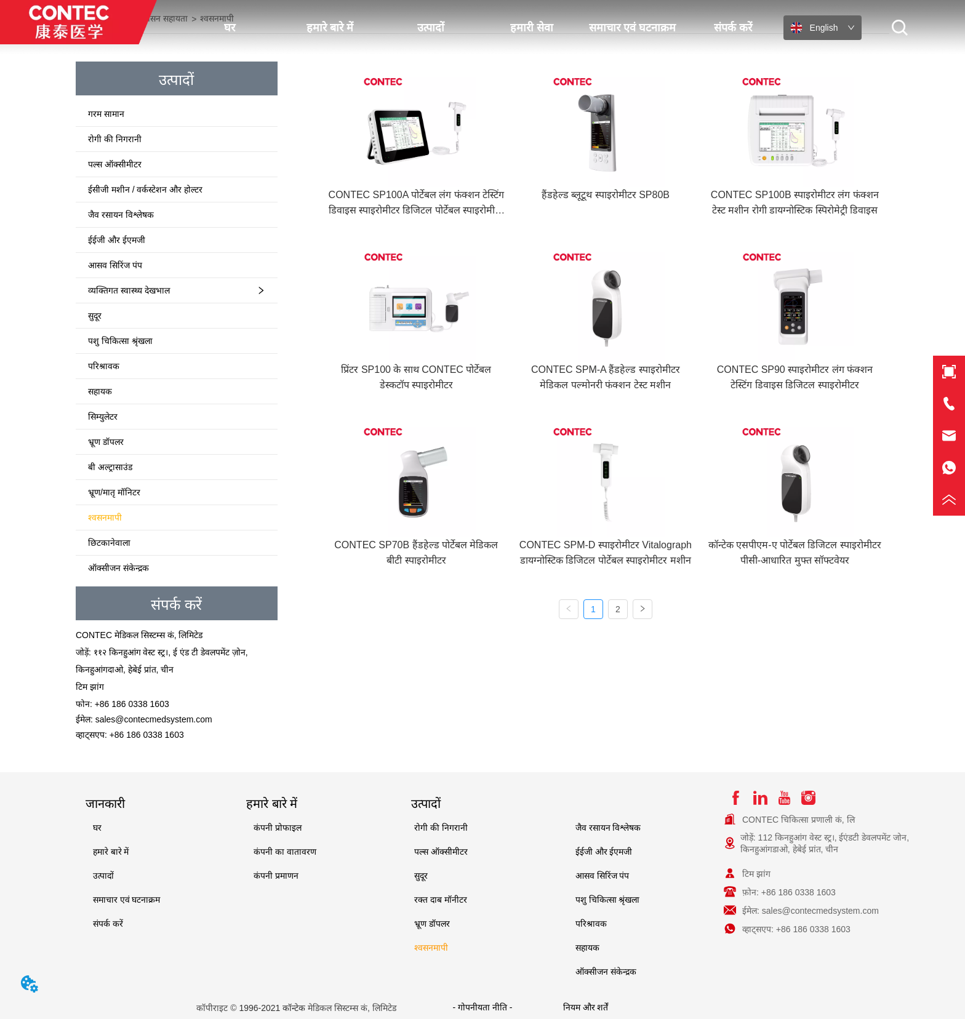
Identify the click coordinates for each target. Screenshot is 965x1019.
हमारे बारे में (329, 28)
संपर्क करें (733, 28)
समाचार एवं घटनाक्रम (632, 28)
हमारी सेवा (531, 28)
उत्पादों (430, 28)
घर (229, 28)
